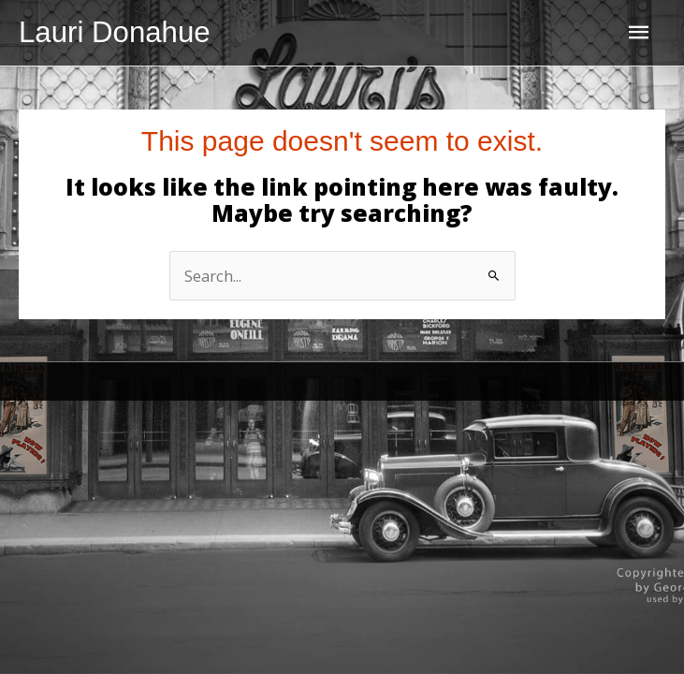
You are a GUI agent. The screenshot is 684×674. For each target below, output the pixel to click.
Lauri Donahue (115, 32)
